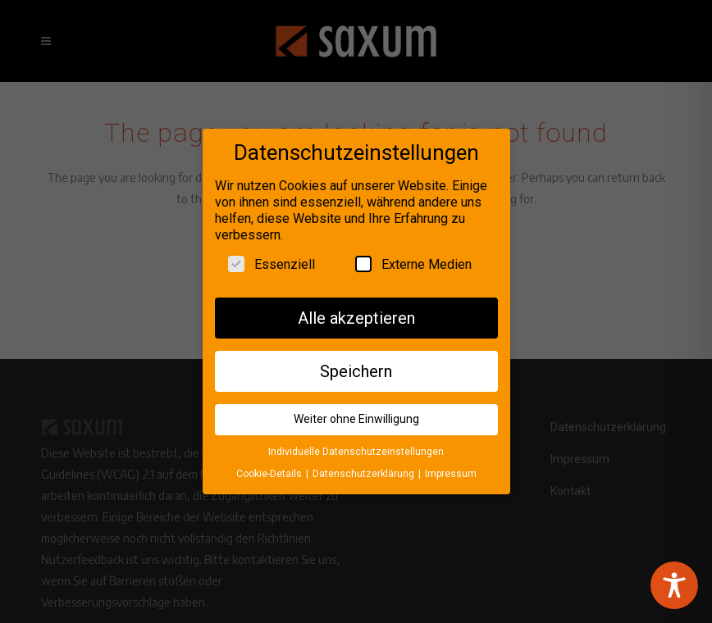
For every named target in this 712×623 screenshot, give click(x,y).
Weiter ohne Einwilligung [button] (356, 413)
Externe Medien (413, 257)
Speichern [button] (356, 365)
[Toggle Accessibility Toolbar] (674, 585)
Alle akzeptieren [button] (356, 311)
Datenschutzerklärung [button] (365, 467)
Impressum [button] (451, 467)
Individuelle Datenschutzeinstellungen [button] (356, 446)
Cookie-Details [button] (270, 467)
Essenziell (271, 257)
